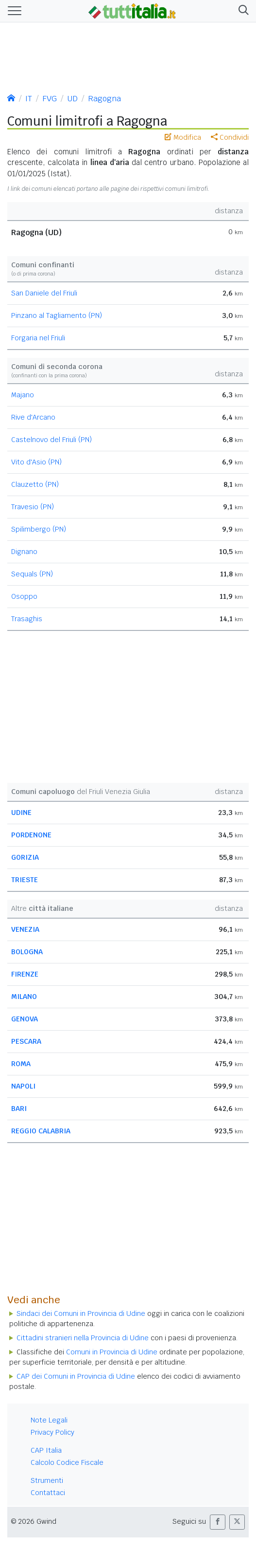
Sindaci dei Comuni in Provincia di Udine (81, 1313)
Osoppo (24, 596)
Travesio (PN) (32, 506)
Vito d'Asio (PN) (36, 462)
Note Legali (49, 1420)
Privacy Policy (52, 1432)
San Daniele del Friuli (44, 293)
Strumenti (47, 1480)
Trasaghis (26, 618)
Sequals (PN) (32, 574)
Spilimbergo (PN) (38, 529)
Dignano (24, 551)
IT (28, 98)
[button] (242, 11)
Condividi (230, 137)
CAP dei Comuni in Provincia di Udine (76, 1376)
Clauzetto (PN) (35, 484)
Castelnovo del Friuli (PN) (51, 439)
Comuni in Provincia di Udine (111, 1352)
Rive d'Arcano (33, 417)
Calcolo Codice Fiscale (67, 1462)
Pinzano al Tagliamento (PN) (56, 315)
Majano (22, 394)
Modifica (183, 137)
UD (72, 98)
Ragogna (104, 98)
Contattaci (48, 1492)
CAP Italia (46, 1450)
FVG (49, 98)
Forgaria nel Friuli (38, 337)
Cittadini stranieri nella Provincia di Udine (83, 1337)
